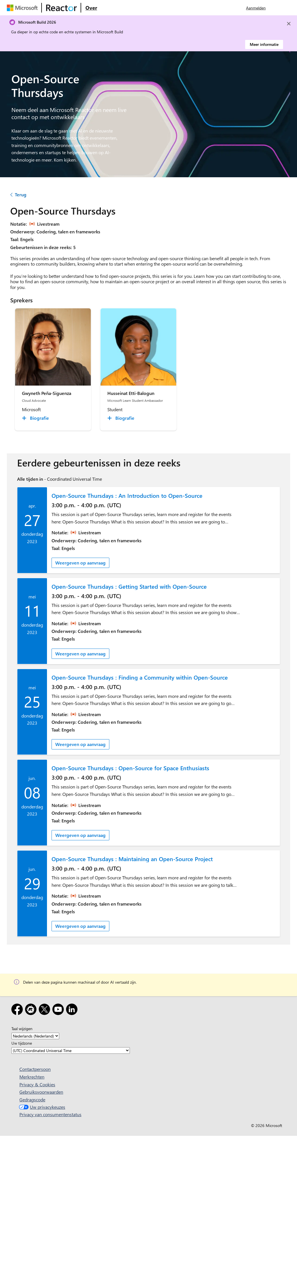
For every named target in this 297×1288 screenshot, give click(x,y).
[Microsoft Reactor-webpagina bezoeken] (61, 7)
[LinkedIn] (73, 1010)
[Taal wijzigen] (35, 1036)
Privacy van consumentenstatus (50, 1114)
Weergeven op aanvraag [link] (80, 563)
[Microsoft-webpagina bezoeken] (23, 7)
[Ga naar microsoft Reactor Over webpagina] (91, 7)
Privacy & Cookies (37, 1084)
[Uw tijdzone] (70, 1050)
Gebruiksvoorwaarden (41, 1092)
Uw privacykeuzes (41, 1107)
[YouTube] (59, 1010)
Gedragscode (32, 1099)
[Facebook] (18, 1010)
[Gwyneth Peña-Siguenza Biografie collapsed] (36, 418)
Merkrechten (31, 1077)
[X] (45, 1010)
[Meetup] (32, 1010)
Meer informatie (264, 44)
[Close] (288, 23)
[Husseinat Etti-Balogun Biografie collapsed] (121, 418)
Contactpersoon (35, 1069)
